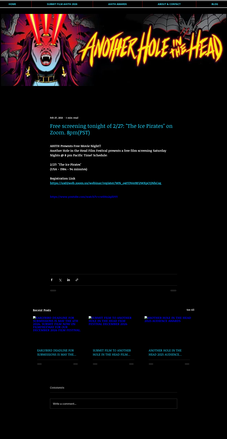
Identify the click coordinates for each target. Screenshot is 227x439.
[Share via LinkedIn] (68, 279)
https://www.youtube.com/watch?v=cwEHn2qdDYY (84, 197)
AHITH (36, 95)
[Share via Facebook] (51, 279)
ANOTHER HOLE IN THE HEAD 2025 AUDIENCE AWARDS (165, 352)
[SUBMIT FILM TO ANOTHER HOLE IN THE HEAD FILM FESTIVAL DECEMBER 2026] (113, 330)
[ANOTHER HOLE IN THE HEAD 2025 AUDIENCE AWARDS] (169, 330)
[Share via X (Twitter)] (60, 279)
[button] (190, 95)
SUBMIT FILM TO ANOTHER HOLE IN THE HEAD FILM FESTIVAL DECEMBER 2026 (112, 352)
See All (190, 309)
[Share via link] (77, 279)
